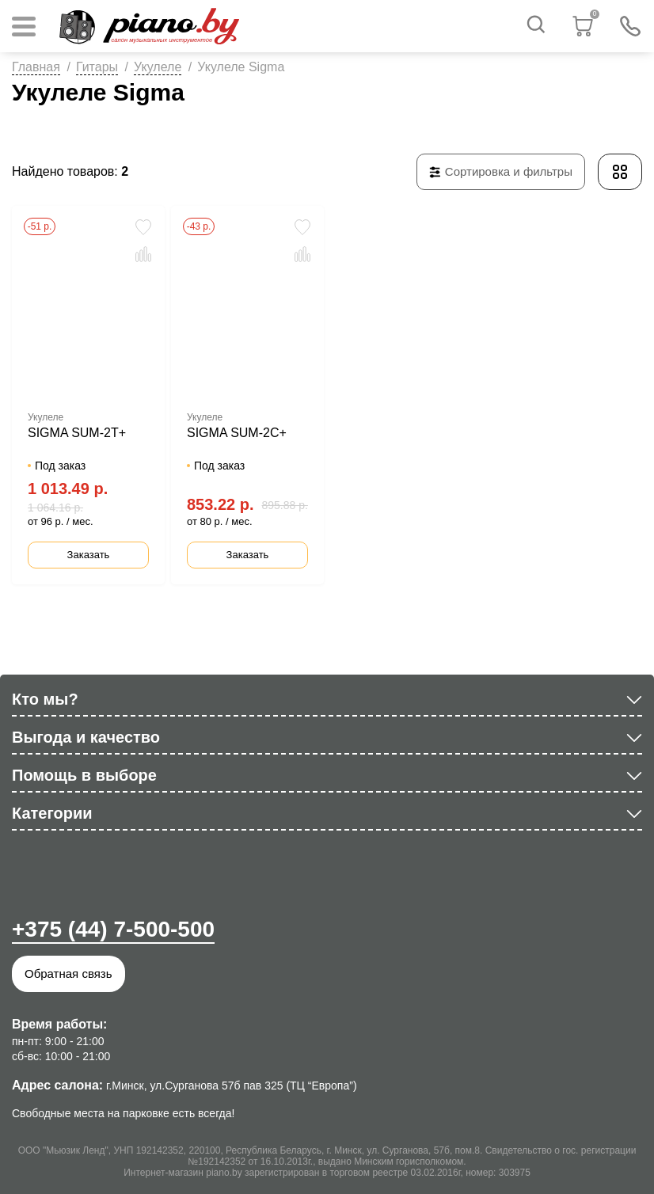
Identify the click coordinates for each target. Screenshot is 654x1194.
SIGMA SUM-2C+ (237, 432)
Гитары (97, 67)
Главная (36, 67)
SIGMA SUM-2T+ (77, 432)
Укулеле (157, 67)
